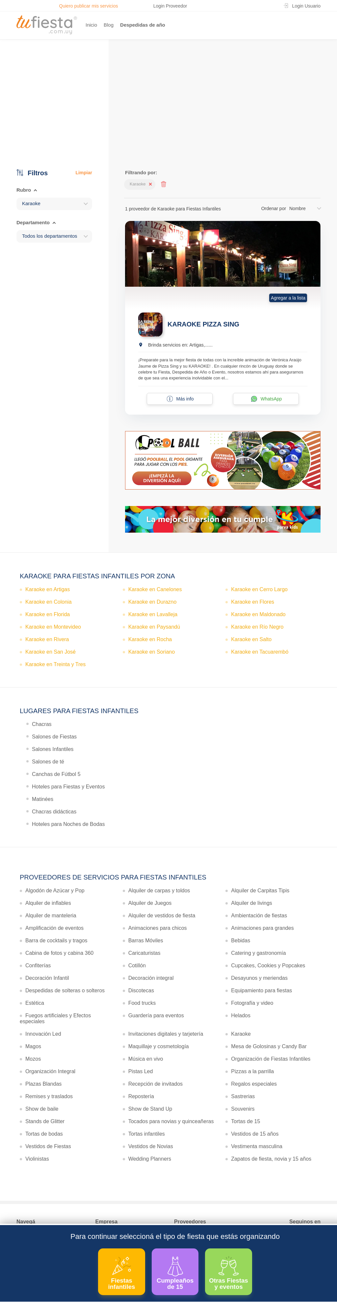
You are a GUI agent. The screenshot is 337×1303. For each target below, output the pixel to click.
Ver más (167, 119)
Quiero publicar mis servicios (88, 6)
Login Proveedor (170, 6)
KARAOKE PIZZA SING (203, 324)
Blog (109, 25)
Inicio (91, 25)
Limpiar (83, 172)
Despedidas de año (142, 25)
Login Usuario (306, 6)
